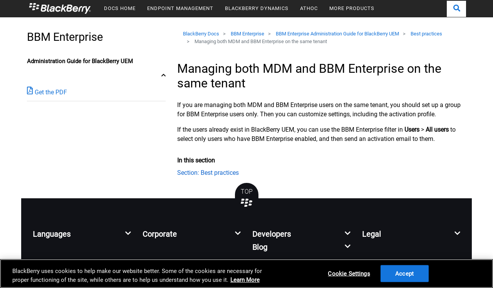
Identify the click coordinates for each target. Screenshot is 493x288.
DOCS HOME (120, 8)
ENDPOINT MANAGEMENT (180, 8)
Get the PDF (47, 92)
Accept (404, 273)
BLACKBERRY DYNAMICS (256, 8)
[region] (246, 273)
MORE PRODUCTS (351, 8)
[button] (456, 9)
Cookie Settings (349, 273)
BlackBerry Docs (201, 34)
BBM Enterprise (247, 34)
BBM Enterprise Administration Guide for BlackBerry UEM (337, 34)
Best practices (426, 34)
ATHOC (309, 8)
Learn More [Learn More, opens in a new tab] (245, 279)
